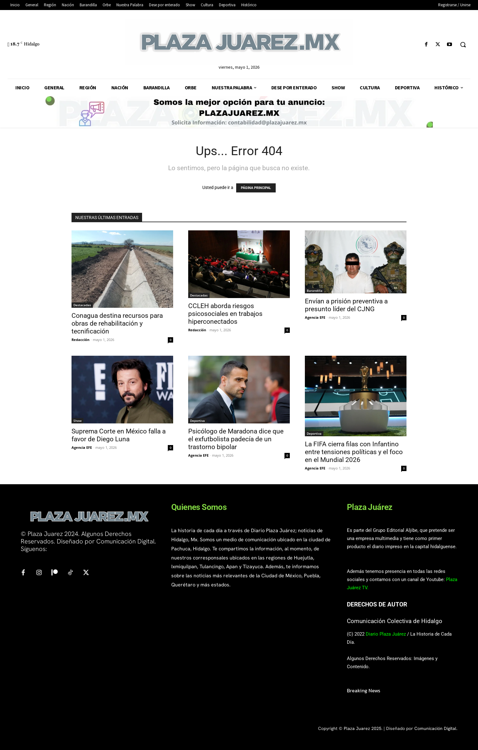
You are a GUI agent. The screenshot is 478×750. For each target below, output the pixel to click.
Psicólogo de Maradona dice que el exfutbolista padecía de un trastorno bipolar (236, 439)
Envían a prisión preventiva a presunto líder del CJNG (346, 305)
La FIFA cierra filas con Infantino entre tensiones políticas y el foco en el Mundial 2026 (354, 452)
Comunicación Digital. (435, 728)
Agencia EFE (315, 317)
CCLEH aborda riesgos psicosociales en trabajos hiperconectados (225, 313)
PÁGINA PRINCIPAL (256, 188)
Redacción (80, 339)
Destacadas (82, 305)
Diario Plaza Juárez (386, 634)
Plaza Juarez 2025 (362, 728)
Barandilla (314, 290)
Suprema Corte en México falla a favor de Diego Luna (119, 435)
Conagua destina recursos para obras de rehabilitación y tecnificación (117, 323)
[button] (462, 44)
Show (77, 420)
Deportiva (197, 420)
